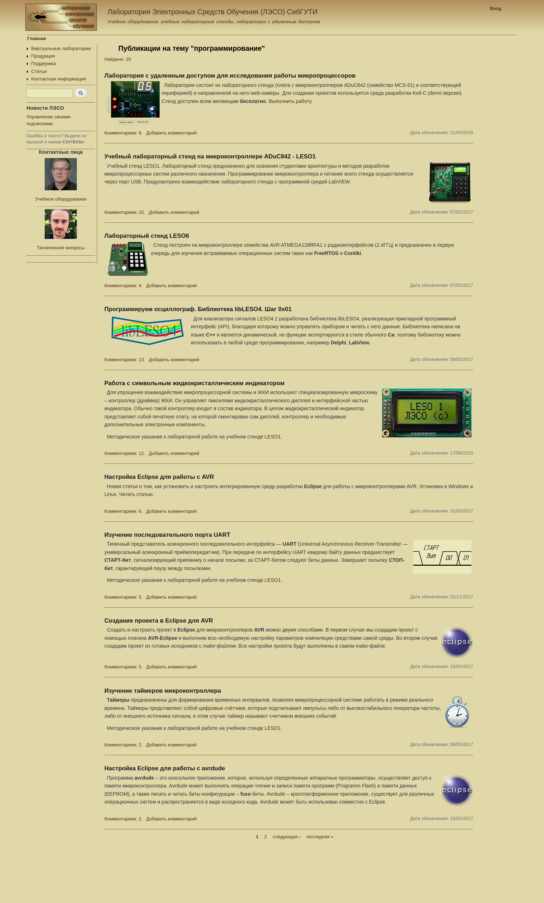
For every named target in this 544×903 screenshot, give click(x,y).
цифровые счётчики (222, 708)
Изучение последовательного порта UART (167, 534)
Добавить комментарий (171, 133)
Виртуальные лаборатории (61, 48)
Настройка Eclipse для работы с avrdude (164, 768)
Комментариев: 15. (124, 212)
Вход (495, 8)
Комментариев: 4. (123, 285)
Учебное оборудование (60, 199)
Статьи (38, 71)
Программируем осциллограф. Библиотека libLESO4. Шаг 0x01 (198, 309)
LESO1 (272, 437)
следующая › (287, 836)
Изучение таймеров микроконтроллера (162, 690)
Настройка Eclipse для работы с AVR (159, 476)
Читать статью (135, 494)
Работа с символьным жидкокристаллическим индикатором (194, 383)
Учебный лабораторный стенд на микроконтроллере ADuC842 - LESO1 (210, 156)
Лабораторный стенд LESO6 (146, 235)
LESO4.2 (267, 319)
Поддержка (43, 63)
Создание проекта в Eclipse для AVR (158, 620)
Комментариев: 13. (124, 359)
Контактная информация (58, 79)
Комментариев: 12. (124, 453)
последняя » (320, 836)
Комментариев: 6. (123, 511)
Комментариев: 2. (123, 744)
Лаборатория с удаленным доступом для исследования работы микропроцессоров (230, 75)
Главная (36, 38)
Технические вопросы (61, 247)
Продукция (43, 56)
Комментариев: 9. (123, 133)
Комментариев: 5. (123, 597)
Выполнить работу (290, 101)
